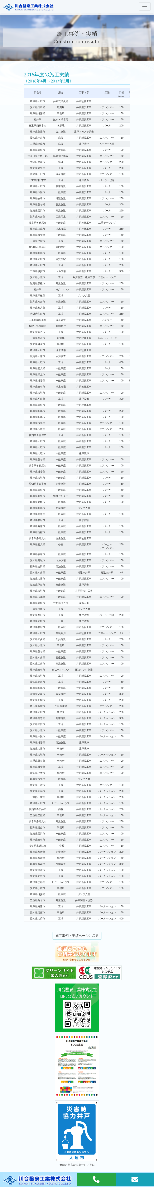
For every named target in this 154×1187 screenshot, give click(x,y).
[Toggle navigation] (145, 6)
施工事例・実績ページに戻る (77, 936)
